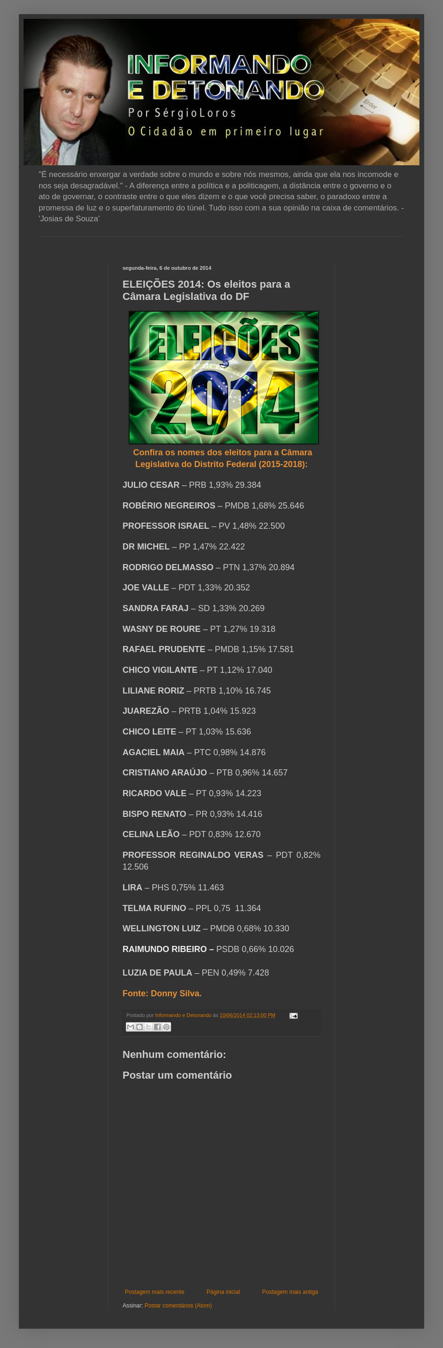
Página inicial (223, 1292)
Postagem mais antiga (290, 1292)
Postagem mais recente (154, 1292)
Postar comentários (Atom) (178, 1305)
